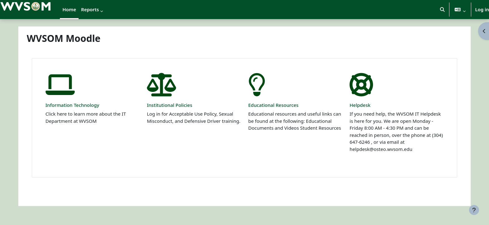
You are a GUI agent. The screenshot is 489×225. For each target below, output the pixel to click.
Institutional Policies (173, 105)
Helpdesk (356, 105)
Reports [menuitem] (90, 9)
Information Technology (81, 105)
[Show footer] (474, 210)
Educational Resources (273, 105)
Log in (482, 9)
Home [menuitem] (69, 9)
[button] (442, 9)
